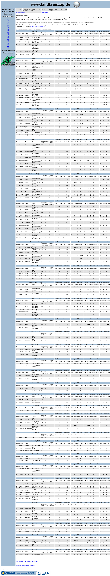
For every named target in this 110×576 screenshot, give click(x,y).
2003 (8, 18)
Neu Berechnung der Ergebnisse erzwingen (27, 561)
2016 (8, 36)
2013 (8, 32)
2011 (8, 29)
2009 (8, 26)
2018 (8, 39)
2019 (8, 40)
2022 (8, 41)
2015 (8, 34)
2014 (8, 33)
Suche (8, 48)
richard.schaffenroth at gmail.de (38, 26)
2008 (8, 25)
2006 (8, 22)
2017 (8, 37)
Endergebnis (45, 12)
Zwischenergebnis (20, 12)
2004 (8, 19)
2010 (8, 27)
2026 (8, 47)
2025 (8, 46)
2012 (8, 30)
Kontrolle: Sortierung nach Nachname (25, 565)
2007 (8, 23)
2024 (8, 44)
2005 (8, 20)
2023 (8, 43)
